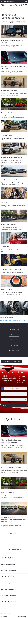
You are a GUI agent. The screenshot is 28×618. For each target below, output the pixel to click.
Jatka (4, 405)
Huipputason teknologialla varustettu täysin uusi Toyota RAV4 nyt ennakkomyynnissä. (13, 116)
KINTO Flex (4, 202)
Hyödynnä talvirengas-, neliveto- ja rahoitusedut (12, 41)
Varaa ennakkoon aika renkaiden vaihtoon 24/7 (13, 320)
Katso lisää (14, 533)
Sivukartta (4, 616)
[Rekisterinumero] (14, 388)
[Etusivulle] (17, 5)
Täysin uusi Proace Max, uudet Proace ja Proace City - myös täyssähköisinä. (12, 183)
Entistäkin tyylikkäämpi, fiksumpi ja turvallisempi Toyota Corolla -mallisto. (12, 228)
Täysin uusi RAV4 (6, 113)
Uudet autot (14, 329)
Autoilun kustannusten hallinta (11, 269)
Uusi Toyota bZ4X (6, 135)
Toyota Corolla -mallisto (8, 224)
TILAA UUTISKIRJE (6, 290)
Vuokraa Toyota (14, 350)
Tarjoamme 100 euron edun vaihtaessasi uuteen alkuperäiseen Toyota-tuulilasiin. (12, 72)
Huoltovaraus (14, 345)
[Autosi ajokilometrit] (14, 394)
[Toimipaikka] (14, 399)
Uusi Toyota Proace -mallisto (10, 180)
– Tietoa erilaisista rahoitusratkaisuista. (12, 272)
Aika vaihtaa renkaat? (7, 317)
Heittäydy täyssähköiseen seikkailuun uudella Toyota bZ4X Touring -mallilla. (14, 94)
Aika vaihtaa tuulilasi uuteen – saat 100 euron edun (13, 67)
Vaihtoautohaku (14, 340)
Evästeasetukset (13, 614)
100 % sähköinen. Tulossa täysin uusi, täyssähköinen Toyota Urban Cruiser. (11, 161)
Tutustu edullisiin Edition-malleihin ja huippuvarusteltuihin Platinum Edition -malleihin (12, 47)
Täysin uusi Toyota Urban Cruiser (11, 157)
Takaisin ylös (22, 616)
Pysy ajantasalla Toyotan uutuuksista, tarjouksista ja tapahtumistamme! (11, 293)
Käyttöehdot (4, 614)
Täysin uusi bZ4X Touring (9, 90)
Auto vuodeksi (14, 335)
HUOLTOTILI (5, 247)
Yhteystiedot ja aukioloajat (11, 361)
